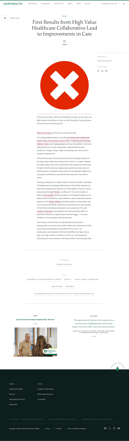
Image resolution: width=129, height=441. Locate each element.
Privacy (47, 428)
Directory (12, 394)
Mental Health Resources (45, 394)
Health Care (57, 286)
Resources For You (110, 3)
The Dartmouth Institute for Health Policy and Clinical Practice (64, 293)
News (79, 3)
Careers (40, 384)
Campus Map (13, 404)
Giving (87, 3)
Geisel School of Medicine (86, 279)
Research (70, 286)
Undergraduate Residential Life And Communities (97, 419)
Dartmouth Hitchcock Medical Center (44, 279)
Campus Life (59, 3)
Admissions (32, 3)
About (70, 3)
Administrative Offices (16, 389)
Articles (64, 16)
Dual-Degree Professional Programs (32, 419)
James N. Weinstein (45, 211)
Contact (11, 384)
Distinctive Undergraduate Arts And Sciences (62, 419)
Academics (45, 3)
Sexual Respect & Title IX (17, 399)
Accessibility (42, 399)
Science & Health (64, 264)
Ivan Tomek (54, 192)
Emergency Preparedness (45, 389)
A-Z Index (59, 428)
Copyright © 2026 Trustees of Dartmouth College (24, 428)
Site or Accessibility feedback (77, 428)
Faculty (67, 279)
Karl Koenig (48, 195)
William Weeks (54, 201)
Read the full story (44, 133)
